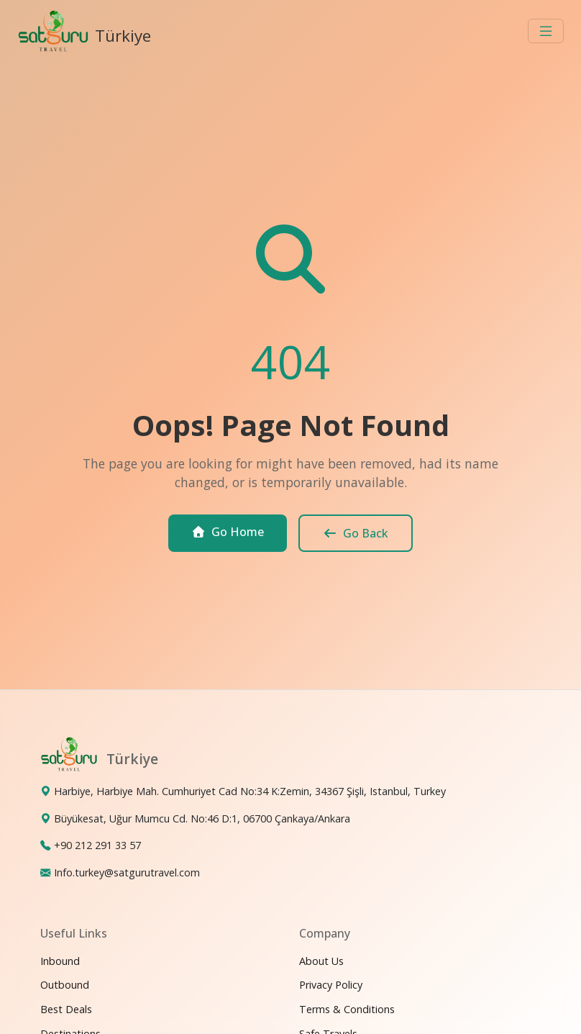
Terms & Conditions (347, 1009)
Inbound (60, 961)
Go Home (227, 532)
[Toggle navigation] (546, 31)
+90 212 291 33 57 (97, 845)
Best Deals (66, 1009)
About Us (321, 961)
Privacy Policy (330, 985)
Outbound (64, 985)
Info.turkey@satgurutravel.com (127, 872)
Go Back (355, 533)
